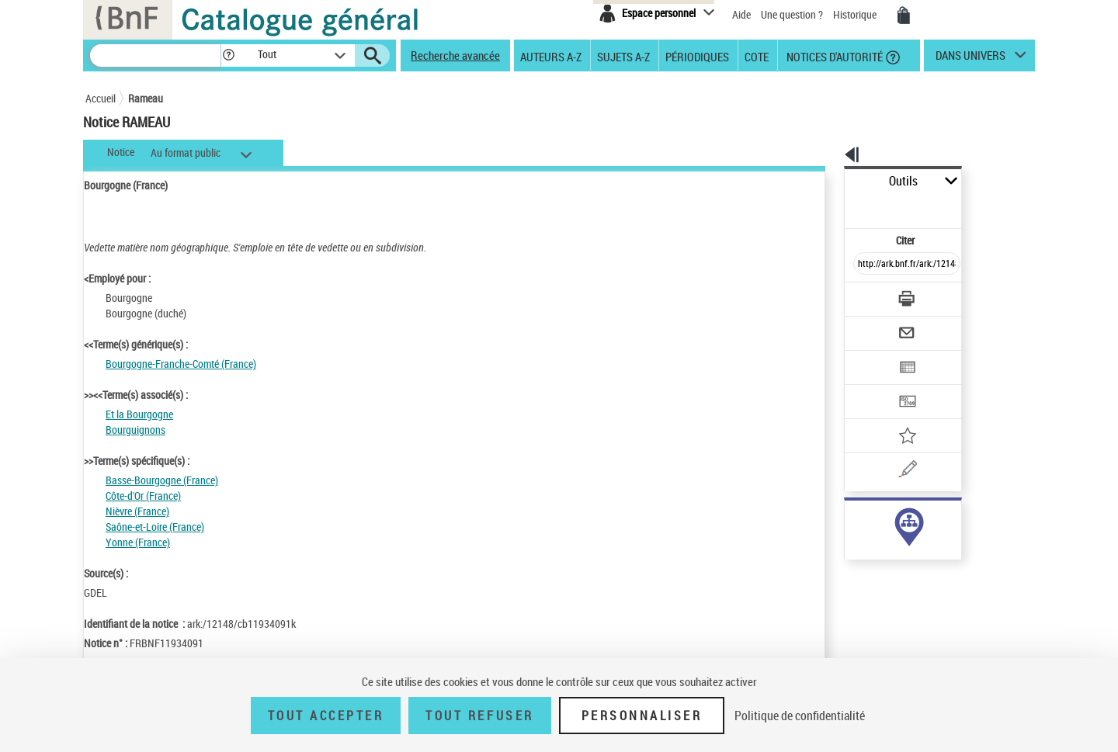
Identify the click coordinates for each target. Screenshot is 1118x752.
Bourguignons (135, 429)
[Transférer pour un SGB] (870, 354)
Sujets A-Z (623, 56)
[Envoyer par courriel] (863, 294)
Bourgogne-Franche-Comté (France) (181, 363)
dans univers (970, 59)
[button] (228, 55)
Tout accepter (326, 715)
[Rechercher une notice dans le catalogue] (155, 55)
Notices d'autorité (833, 56)
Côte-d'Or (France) (143, 495)
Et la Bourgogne (139, 414)
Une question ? (793, 14)
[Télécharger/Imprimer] (866, 264)
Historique (856, 14)
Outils (827, 181)
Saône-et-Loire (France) (155, 526)
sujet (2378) (854, 519)
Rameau (145, 98)
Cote (757, 56)
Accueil (100, 98)
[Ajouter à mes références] (872, 385)
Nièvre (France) (137, 511)
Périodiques (697, 56)
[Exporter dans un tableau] (874, 324)
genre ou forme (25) (870, 535)
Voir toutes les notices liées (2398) (893, 567)
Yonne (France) (138, 542)
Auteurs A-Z (551, 56)
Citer (839, 205)
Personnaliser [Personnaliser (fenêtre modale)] (642, 715)
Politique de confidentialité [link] (799, 715)
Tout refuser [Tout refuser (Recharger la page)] (479, 715)
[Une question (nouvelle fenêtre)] (893, 415)
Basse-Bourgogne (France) (162, 480)
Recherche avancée (455, 55)
